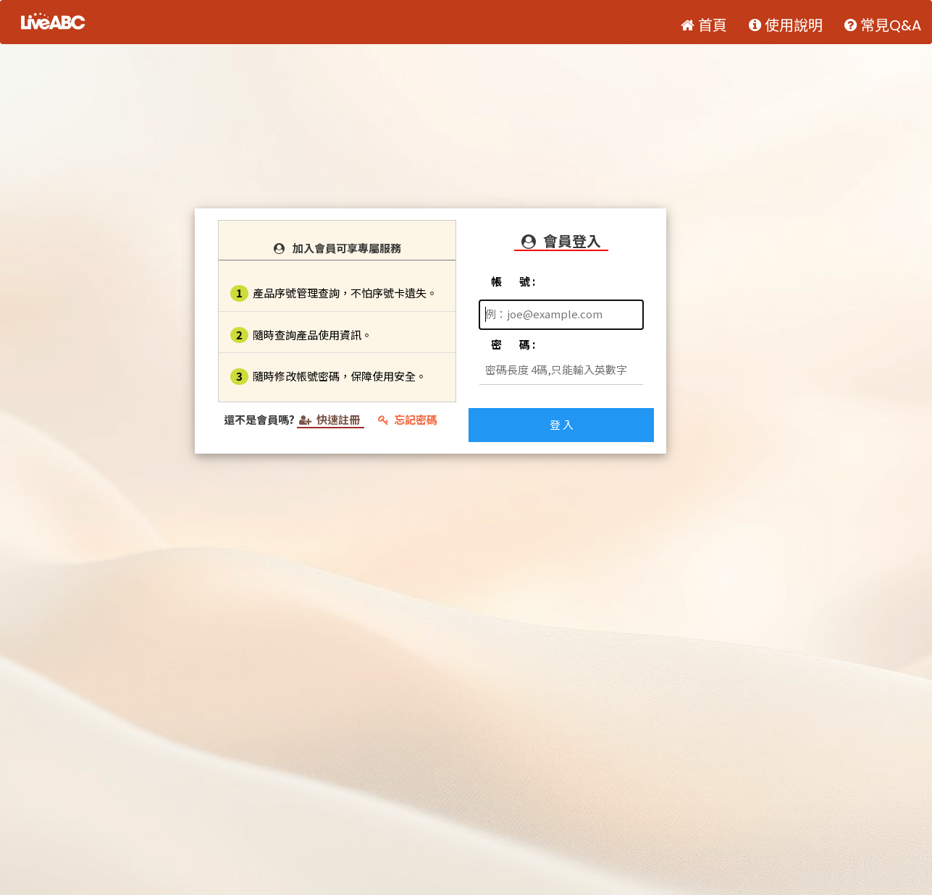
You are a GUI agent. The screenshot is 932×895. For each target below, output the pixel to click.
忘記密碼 (408, 419)
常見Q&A (882, 25)
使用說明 (786, 25)
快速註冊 (330, 419)
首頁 (704, 25)
